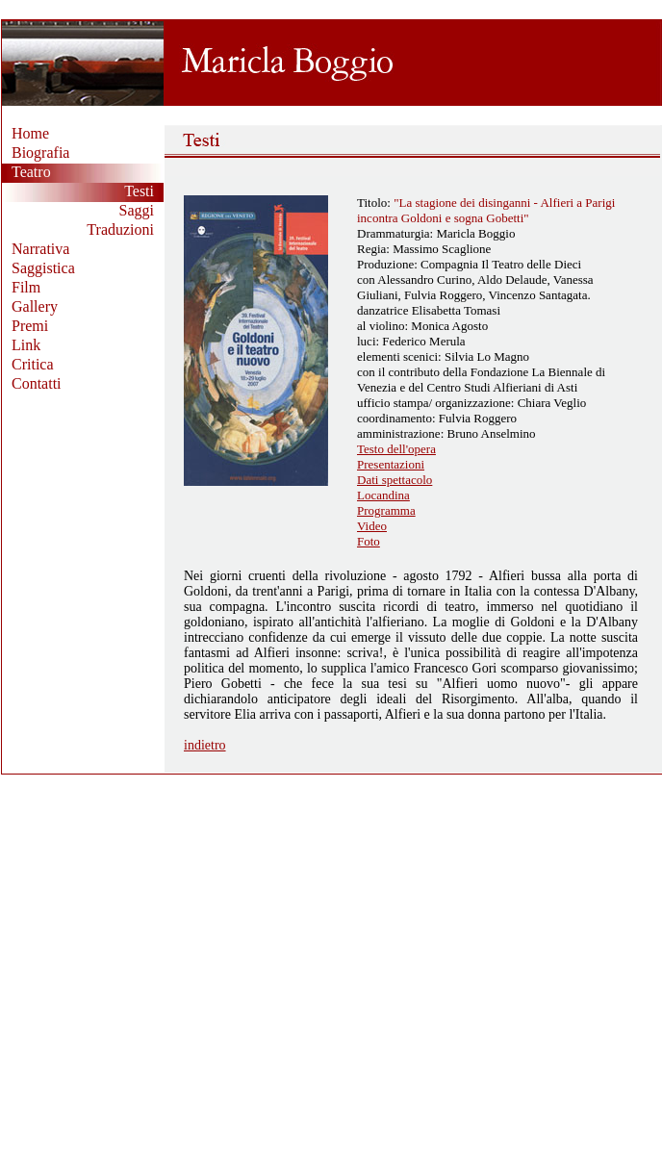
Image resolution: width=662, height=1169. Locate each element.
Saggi (136, 210)
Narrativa (40, 249)
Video (372, 526)
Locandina (383, 495)
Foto (368, 541)
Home (30, 133)
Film (26, 287)
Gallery (35, 306)
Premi (30, 326)
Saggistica (43, 268)
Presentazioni (390, 464)
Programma (386, 510)
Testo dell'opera (396, 449)
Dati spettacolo (394, 479)
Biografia (40, 152)
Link (26, 345)
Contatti (37, 383)
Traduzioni (120, 229)
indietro (205, 745)
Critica (33, 364)
